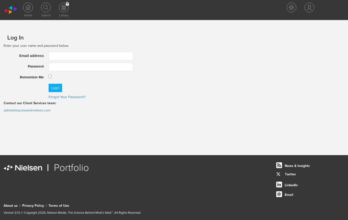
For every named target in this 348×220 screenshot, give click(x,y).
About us (11, 206)
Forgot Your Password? (67, 97)
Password (36, 66)
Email (289, 195)
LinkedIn (291, 185)
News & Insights (297, 166)
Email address (31, 56)
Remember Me (32, 77)
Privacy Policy (33, 206)
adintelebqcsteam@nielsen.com (27, 110)
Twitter (286, 174)
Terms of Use (59, 206)
